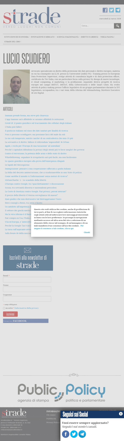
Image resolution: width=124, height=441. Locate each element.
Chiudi (87, 232)
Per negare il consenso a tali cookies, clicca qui (59, 227)
